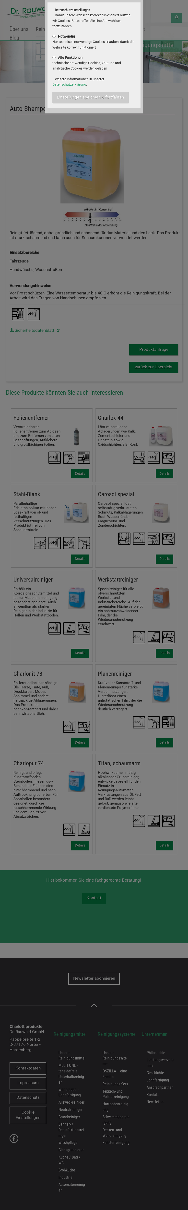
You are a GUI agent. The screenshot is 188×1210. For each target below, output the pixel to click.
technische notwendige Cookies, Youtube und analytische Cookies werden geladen (86, 63)
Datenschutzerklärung (69, 84)
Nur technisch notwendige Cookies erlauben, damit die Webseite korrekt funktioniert (93, 41)
